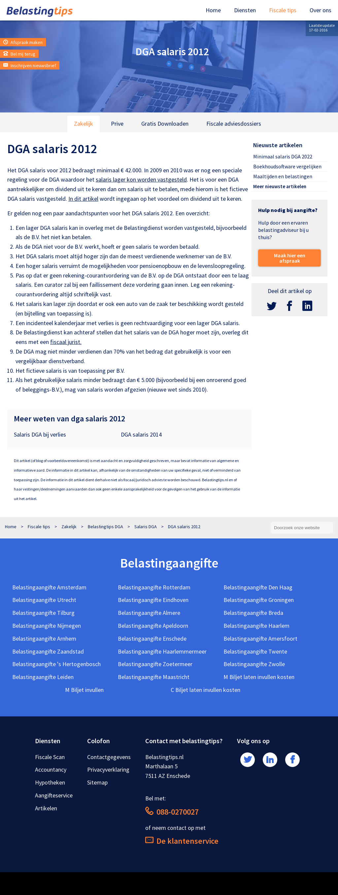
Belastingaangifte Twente (255, 651)
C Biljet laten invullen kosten (205, 690)
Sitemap (97, 782)
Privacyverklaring (108, 769)
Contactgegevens (109, 757)
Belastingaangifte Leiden (43, 677)
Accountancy (50, 769)
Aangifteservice (54, 795)
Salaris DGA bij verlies (40, 434)
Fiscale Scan (50, 757)
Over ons (320, 10)
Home (213, 10)
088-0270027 (172, 812)
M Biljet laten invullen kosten (258, 677)
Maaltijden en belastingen (282, 176)
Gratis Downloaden (164, 123)
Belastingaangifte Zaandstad (48, 651)
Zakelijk (83, 123)
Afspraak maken (23, 42)
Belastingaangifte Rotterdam (154, 587)
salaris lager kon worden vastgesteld (141, 179)
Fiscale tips (282, 10)
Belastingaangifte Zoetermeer (155, 664)
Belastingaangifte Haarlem (256, 625)
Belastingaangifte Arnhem (44, 638)
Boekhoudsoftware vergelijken (287, 166)
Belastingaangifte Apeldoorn (153, 625)
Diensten (245, 10)
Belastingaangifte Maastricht (153, 677)
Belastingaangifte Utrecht (44, 600)
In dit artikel (83, 198)
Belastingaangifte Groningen (258, 600)
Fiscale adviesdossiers (233, 123)
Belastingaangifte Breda (253, 613)
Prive (117, 123)
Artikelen (46, 808)
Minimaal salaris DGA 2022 (282, 156)
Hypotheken (50, 782)
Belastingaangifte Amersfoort (260, 638)
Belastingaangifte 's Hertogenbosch (56, 664)
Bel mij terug (19, 54)
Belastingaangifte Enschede (152, 638)
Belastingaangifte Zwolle (254, 664)
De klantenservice (182, 841)
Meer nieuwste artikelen (279, 186)
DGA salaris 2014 (141, 434)
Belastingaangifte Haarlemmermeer (162, 651)
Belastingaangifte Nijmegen (46, 625)
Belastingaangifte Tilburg (43, 613)
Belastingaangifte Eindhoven (153, 600)
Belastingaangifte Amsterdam (49, 587)
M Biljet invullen (84, 690)
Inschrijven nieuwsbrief (29, 65)
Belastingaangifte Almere (149, 613)
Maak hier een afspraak (289, 258)
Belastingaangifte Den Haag (257, 587)
